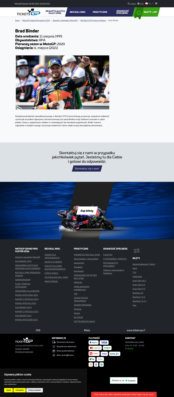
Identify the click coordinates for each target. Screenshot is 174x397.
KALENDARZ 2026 (23, 261)
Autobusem (79, 271)
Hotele (77, 313)
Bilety (87, 330)
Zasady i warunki (22, 348)
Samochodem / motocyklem (86, 258)
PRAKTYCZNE (100, 11)
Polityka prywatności (24, 351)
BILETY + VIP (145, 12)
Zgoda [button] (8, 390)
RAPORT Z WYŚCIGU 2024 (26, 299)
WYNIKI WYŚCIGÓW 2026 (26, 295)
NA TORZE (78, 317)
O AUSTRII (107, 254)
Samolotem (79, 263)
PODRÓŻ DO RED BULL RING (87, 254)
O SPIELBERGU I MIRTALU (115, 258)
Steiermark (137, 276)
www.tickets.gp (136, 330)
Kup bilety (87, 210)
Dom (17, 20)
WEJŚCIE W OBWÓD (53, 262)
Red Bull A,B (138, 293)
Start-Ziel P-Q (139, 288)
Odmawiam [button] (19, 390)
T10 (134, 272)
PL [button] (148, 3)
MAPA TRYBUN (51, 281)
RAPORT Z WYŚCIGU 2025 (26, 311)
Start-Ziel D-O (139, 284)
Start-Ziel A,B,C (139, 280)
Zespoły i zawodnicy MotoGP (65, 20)
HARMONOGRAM (22, 279)
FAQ (38, 330)
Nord (135, 268)
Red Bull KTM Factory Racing (93, 20)
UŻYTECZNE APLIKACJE (84, 321)
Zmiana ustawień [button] (34, 390)
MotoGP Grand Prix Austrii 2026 (55, 11)
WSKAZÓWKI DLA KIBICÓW (27, 291)
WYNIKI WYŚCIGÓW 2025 (26, 319)
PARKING (78, 282)
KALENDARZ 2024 (23, 307)
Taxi (75, 293)
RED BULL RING (77, 11)
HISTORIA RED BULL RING (56, 277)
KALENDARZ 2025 (23, 315)
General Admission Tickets (144, 264)
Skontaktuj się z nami (87, 168)
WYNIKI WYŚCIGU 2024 (25, 303)
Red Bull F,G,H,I (139, 301)
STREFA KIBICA (51, 273)
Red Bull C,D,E (139, 297)
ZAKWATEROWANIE (82, 305)
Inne (134, 305)
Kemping (77, 309)
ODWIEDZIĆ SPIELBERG (122, 11)
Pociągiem (78, 267)
